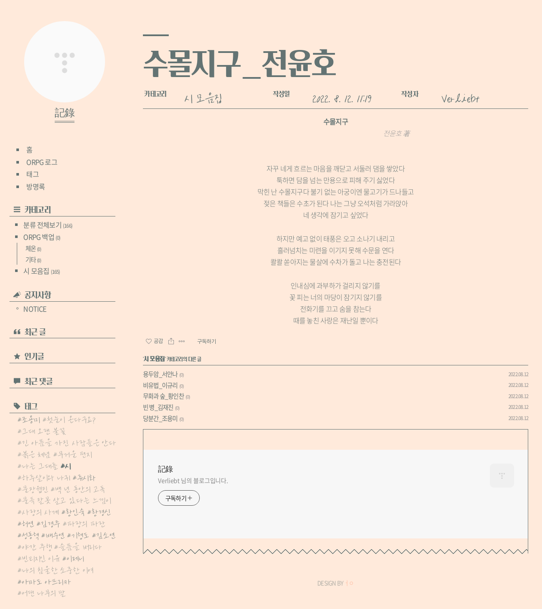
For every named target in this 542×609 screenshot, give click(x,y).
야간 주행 (37, 546)
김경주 (50, 523)
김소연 (105, 534)
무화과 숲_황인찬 (163, 396)
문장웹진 (35, 488)
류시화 (86, 476)
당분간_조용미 (160, 418)
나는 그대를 (40, 465)
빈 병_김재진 (158, 407)
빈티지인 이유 (41, 557)
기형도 (80, 534)
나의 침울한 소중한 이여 (57, 569)
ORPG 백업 (41, 237)
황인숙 (75, 511)
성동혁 (30, 534)
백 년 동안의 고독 (80, 488)
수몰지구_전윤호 (239, 63)
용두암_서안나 (160, 374)
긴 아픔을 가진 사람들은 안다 (69, 442)
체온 (33, 248)
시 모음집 (41, 271)
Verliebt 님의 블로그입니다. (193, 480)
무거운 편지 (74, 453)
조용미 (31, 418)
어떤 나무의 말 (44, 592)
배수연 (55, 534)
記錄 (64, 113)
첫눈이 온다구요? (71, 418)
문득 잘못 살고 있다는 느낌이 (66, 499)
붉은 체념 (36, 453)
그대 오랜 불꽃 (44, 430)
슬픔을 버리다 (80, 546)
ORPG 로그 (41, 162)
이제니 (75, 557)
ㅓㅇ (348, 583)
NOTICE (31, 308)
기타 (33, 259)
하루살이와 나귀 (46, 476)
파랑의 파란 (86, 523)
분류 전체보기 (47, 224)
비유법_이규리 (160, 385)
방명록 (35, 186)
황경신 (101, 511)
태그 (32, 174)
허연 (28, 523)
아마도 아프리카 (46, 581)
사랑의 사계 (40, 511)
